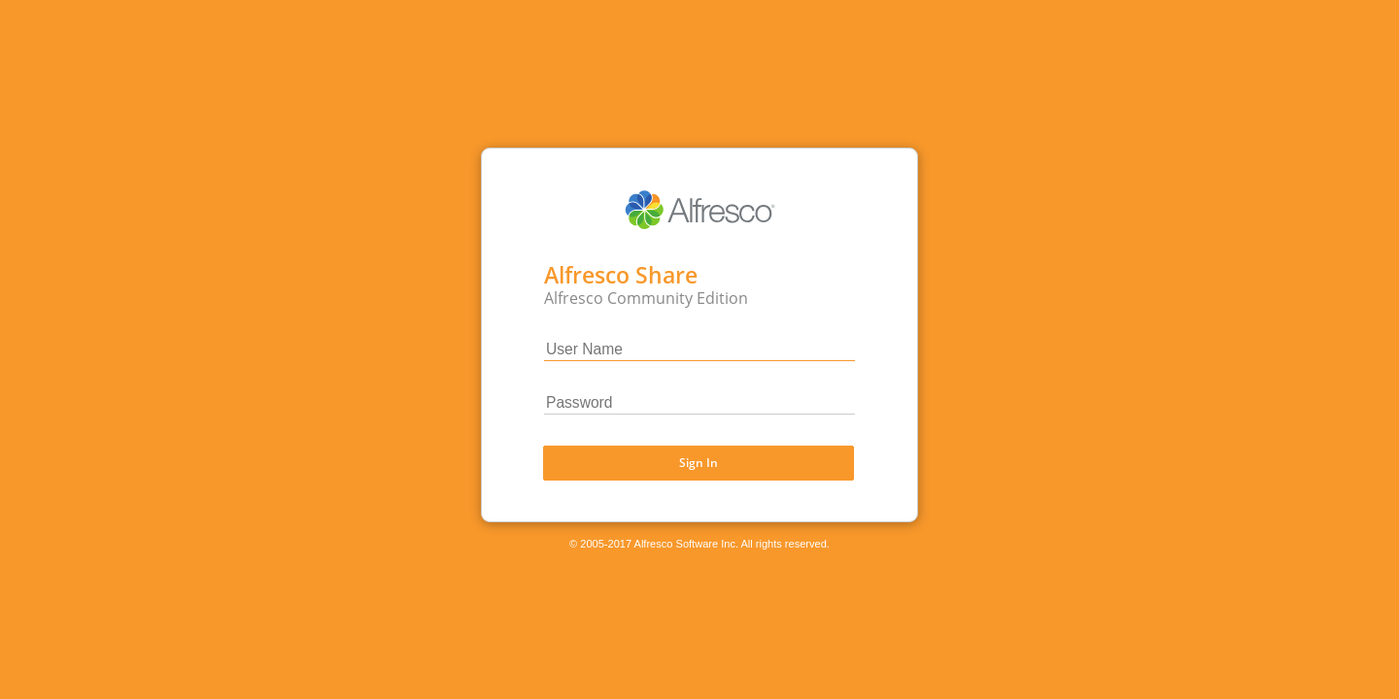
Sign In (698, 461)
